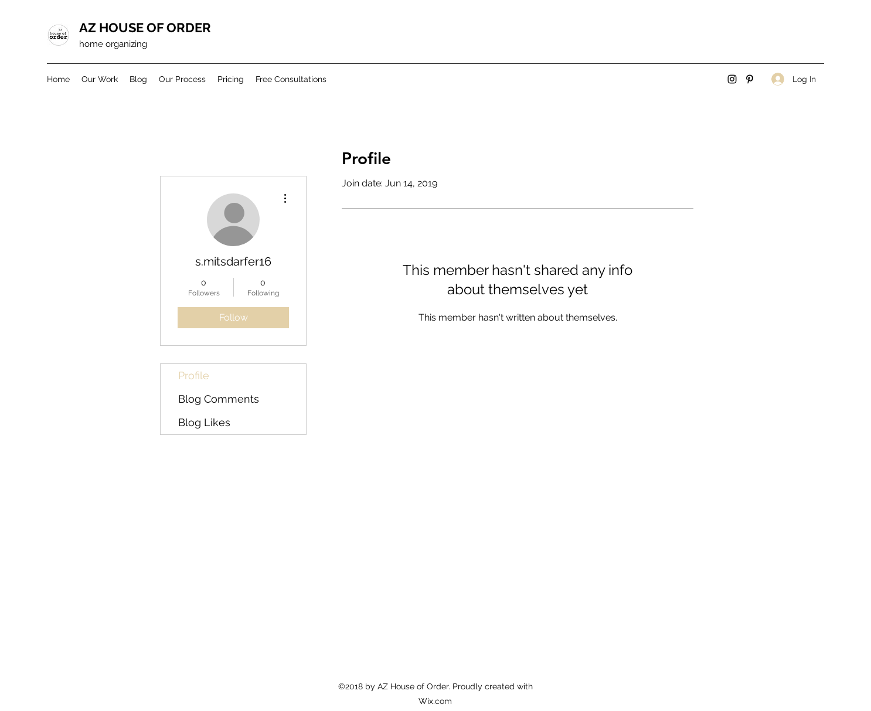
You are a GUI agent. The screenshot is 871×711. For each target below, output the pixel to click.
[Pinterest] (750, 79)
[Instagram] (732, 79)
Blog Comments (218, 399)
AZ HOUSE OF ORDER (145, 27)
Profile (193, 375)
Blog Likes (204, 422)
